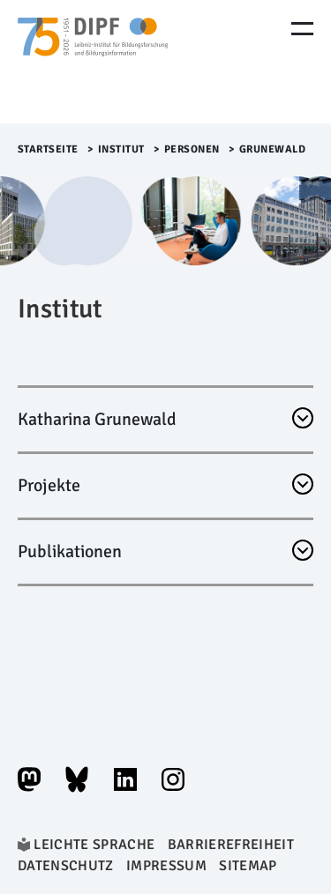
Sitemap (247, 866)
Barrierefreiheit (231, 844)
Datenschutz (66, 866)
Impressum (166, 866)
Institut (121, 149)
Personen (192, 149)
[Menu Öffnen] (302, 29)
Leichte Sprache (94, 844)
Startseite (48, 149)
